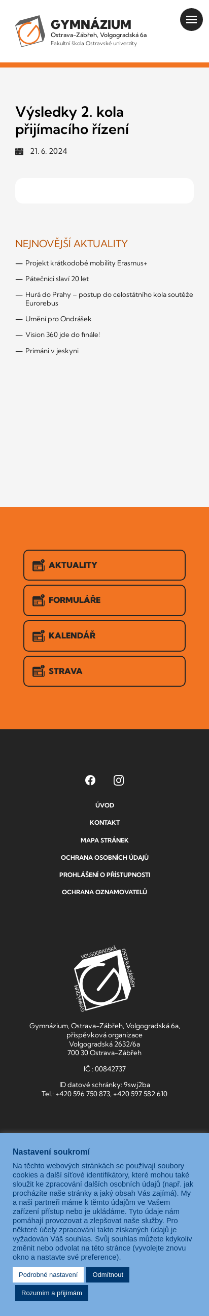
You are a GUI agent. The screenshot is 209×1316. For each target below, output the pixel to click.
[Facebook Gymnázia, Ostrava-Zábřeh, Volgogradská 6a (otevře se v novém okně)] (90, 780)
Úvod (104, 805)
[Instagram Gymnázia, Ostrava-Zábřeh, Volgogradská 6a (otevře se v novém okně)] (119, 780)
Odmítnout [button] (107, 1274)
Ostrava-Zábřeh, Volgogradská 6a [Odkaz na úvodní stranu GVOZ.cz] (99, 32)
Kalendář (63, 636)
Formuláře (66, 600)
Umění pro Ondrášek (58, 319)
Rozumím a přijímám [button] (51, 1293)
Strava (57, 671)
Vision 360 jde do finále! (62, 334)
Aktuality (64, 565)
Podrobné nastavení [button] (48, 1274)
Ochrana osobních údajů (105, 857)
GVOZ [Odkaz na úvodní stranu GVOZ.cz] (104, 978)
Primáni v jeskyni (52, 351)
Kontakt (105, 822)
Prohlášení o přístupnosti (104, 875)
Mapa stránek (105, 840)
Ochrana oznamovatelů (104, 892)
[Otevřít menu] (191, 19)
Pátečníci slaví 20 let (57, 279)
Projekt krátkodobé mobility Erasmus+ (86, 263)
